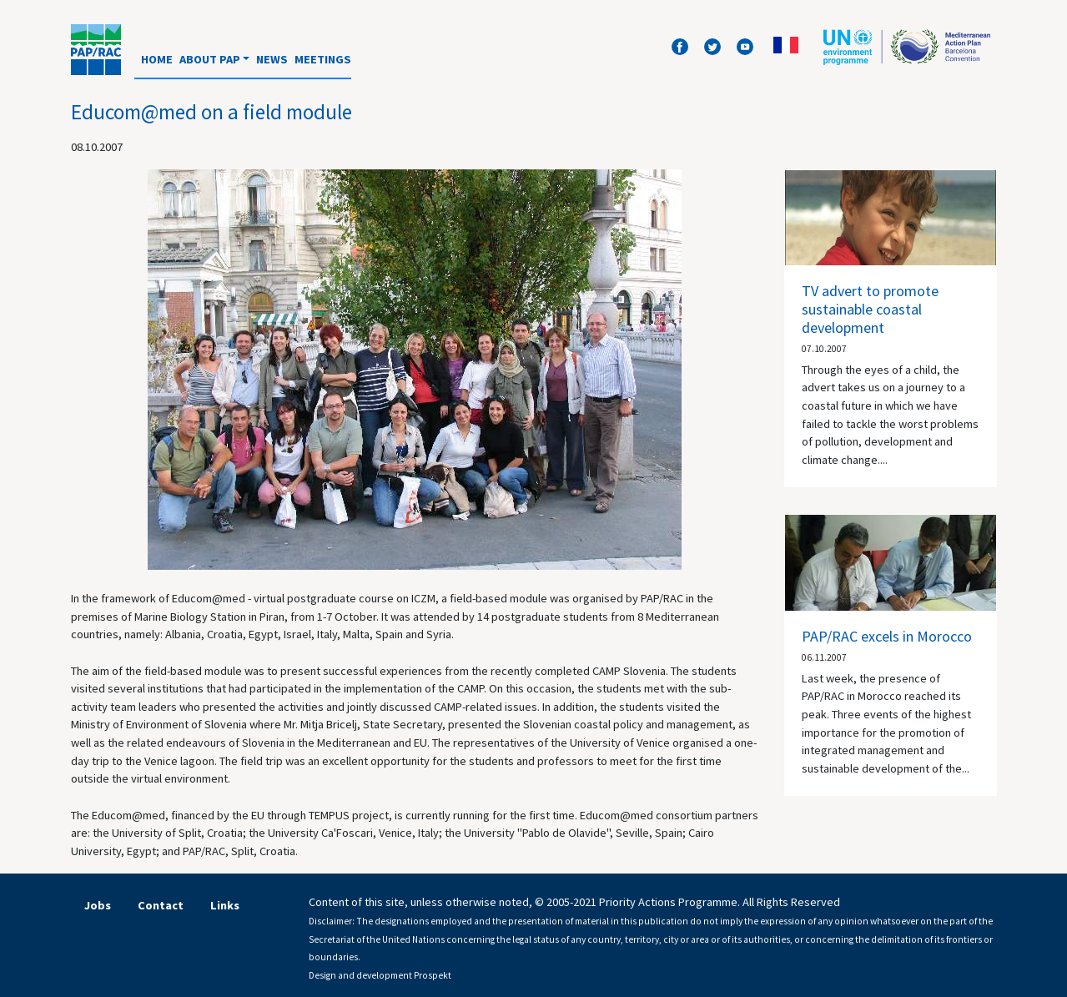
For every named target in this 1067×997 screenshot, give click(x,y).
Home (157, 59)
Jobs (97, 905)
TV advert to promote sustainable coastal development (870, 308)
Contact (161, 905)
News (272, 59)
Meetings (322, 59)
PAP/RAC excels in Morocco (887, 636)
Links (224, 905)
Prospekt (432, 975)
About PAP (209, 59)
